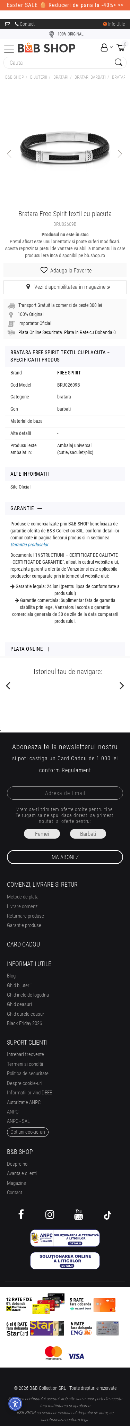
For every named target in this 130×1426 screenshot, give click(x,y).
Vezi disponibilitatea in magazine (65, 287)
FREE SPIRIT (69, 372)
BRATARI (60, 77)
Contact (25, 24)
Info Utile (114, 24)
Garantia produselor (29, 544)
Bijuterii (38, 77)
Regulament (76, 770)
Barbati (88, 833)
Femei (42, 833)
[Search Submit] (117, 62)
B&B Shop (14, 77)
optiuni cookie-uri (27, 1132)
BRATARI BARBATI (90, 77)
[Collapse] (9, 48)
